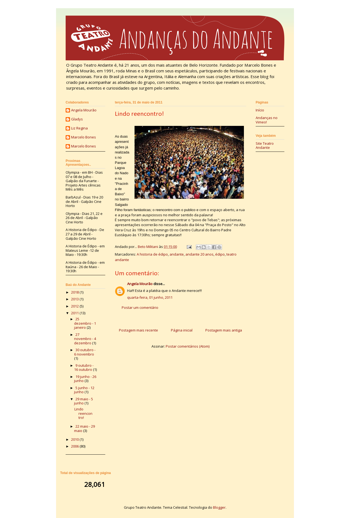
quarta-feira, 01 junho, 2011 (150, 297)
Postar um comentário (140, 307)
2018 (75, 292)
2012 (75, 306)
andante (177, 254)
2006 (75, 446)
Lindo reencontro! (83, 413)
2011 (75, 312)
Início (260, 110)
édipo (220, 254)
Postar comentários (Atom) (187, 346)
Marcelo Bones (83, 137)
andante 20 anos (199, 254)
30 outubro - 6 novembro (84, 352)
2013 (75, 299)
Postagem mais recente (138, 330)
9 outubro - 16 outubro (84, 367)
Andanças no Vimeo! (267, 120)
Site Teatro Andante (265, 145)
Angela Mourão (140, 283)
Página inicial (181, 330)
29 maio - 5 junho (83, 401)
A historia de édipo (152, 254)
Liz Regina (79, 128)
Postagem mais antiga (223, 330)
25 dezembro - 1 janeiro (85, 323)
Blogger (219, 507)
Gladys (77, 119)
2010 (75, 439)
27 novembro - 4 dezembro (85, 338)
